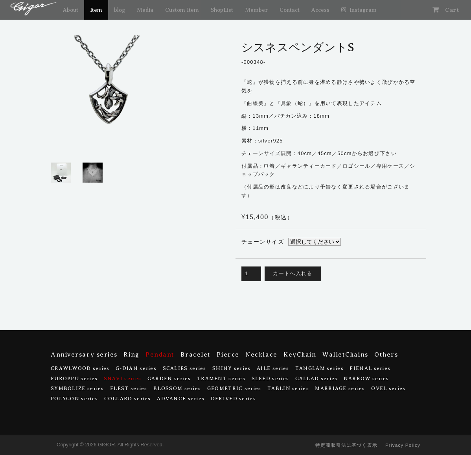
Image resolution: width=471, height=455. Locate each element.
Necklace (261, 354)
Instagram (363, 10)
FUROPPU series (74, 378)
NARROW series (366, 378)
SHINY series (231, 368)
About (70, 10)
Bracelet (195, 354)
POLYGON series (74, 398)
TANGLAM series (319, 368)
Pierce (228, 354)
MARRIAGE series (340, 388)
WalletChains (345, 354)
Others (386, 354)
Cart (452, 10)
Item (96, 10)
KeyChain (299, 354)
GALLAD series (316, 378)
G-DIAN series (136, 368)
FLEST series (128, 388)
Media (145, 10)
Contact (290, 10)
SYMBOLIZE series (77, 388)
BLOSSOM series (177, 388)
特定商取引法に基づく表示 (346, 445)
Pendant (160, 354)
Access (320, 10)
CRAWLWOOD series (80, 368)
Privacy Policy (402, 445)
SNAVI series (123, 378)
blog (119, 10)
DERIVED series (233, 398)
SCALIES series (184, 368)
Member (256, 10)
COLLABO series (127, 398)
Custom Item (182, 10)
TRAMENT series (221, 378)
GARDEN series (169, 378)
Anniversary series (84, 354)
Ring (131, 354)
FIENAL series (370, 368)
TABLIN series (288, 388)
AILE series (273, 368)
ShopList (222, 10)
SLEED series (270, 378)
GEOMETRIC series (234, 388)
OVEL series (388, 388)
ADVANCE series (180, 398)
